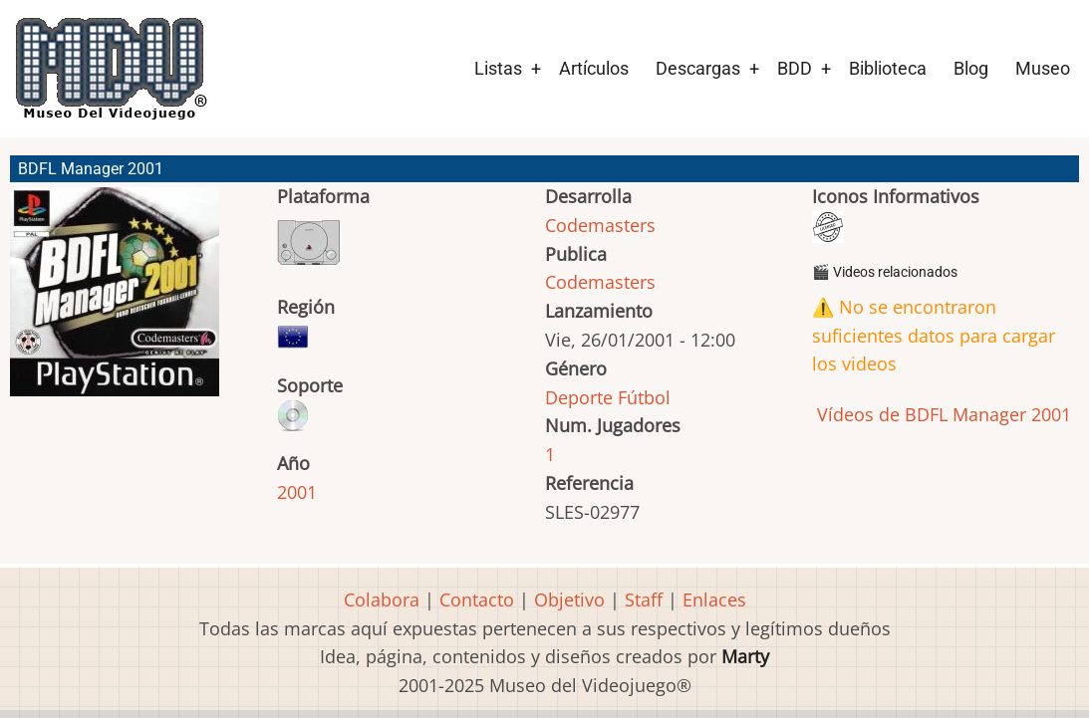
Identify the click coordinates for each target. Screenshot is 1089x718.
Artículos (594, 68)
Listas (498, 68)
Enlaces (714, 599)
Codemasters (600, 225)
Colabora (381, 599)
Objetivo (569, 599)
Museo (1042, 68)
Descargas (698, 68)
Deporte (579, 397)
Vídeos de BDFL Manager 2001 (941, 414)
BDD (794, 68)
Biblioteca (888, 68)
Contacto (476, 599)
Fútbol (644, 397)
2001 (297, 492)
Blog (970, 68)
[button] (114, 300)
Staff (644, 599)
